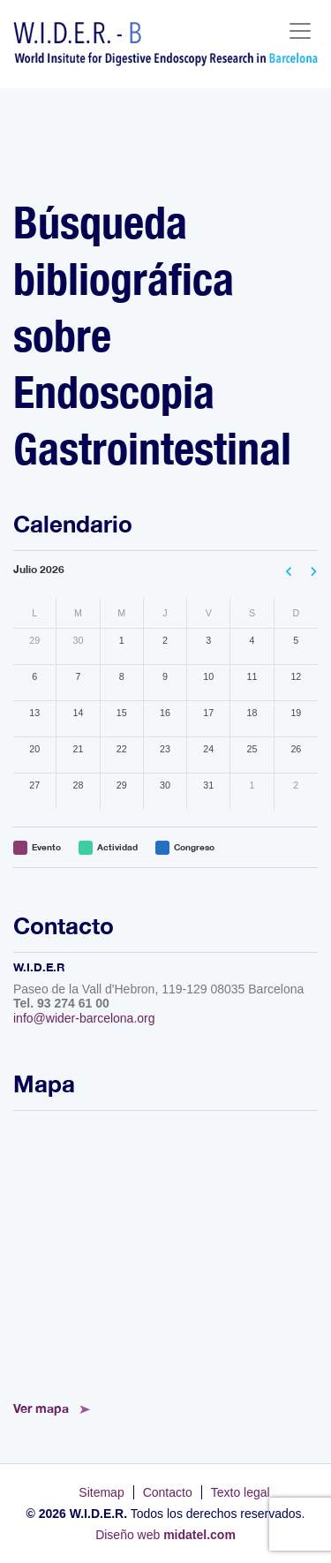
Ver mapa (41, 1408)
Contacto (167, 1492)
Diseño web (165, 1535)
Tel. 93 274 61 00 (61, 1003)
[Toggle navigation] (300, 31)
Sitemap (101, 1492)
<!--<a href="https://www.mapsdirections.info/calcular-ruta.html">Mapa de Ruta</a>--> (165, 1250)
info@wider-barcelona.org (84, 1018)
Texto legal (240, 1492)
